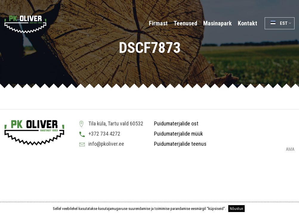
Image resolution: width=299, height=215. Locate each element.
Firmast (158, 23)
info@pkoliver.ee (106, 144)
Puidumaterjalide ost (176, 123)
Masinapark (217, 23)
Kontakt (247, 23)
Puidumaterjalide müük (178, 133)
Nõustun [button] (236, 208)
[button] (280, 23)
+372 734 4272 (104, 133)
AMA (290, 149)
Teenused (185, 23)
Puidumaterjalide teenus (180, 144)
